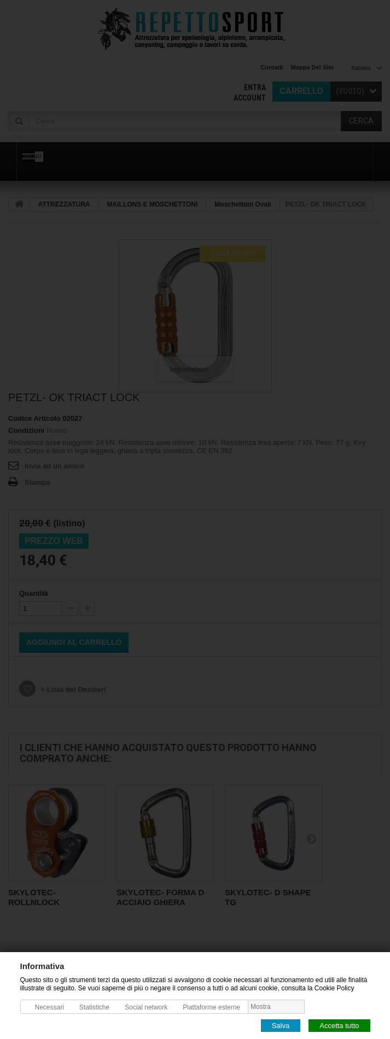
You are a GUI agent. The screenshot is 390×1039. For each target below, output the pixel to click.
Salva (281, 1025)
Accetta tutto (339, 1025)
